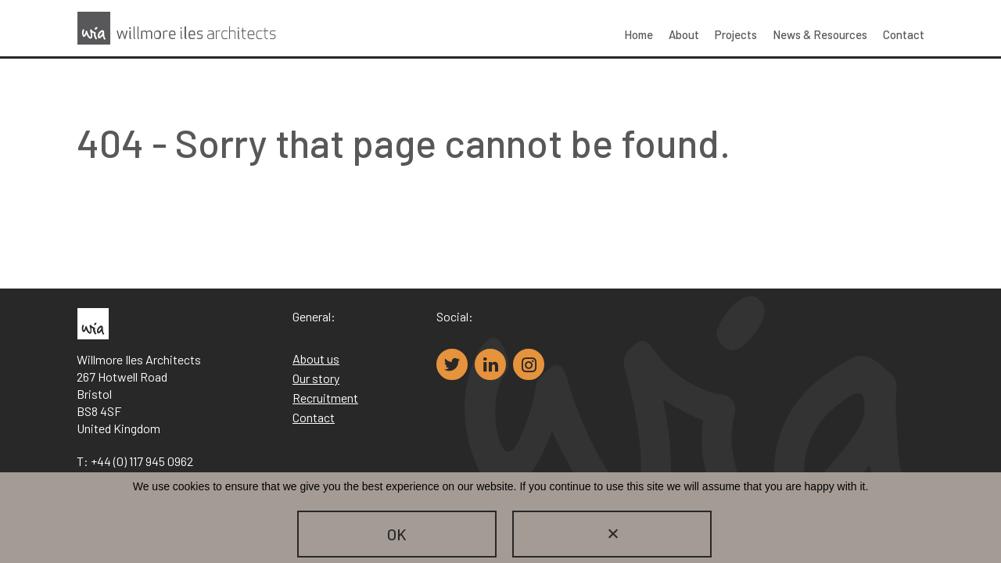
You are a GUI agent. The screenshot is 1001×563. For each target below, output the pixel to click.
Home (638, 34)
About (684, 34)
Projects (736, 34)
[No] (612, 534)
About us (315, 358)
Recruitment (325, 397)
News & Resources (820, 34)
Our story (315, 378)
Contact (903, 34)
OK (397, 534)
